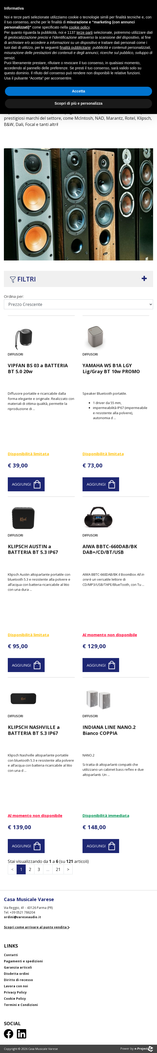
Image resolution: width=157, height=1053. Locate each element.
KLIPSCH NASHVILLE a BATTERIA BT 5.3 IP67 (34, 730)
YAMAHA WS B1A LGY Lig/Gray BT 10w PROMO (111, 368)
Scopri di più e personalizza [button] (78, 103)
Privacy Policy (15, 992)
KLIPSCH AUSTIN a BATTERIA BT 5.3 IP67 (33, 549)
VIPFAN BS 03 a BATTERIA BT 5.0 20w (38, 368)
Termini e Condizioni (21, 1005)
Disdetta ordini (16, 973)
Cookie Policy (15, 998)
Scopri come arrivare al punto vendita (37, 927)
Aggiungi (26, 484)
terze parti (85, 32)
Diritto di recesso (18, 980)
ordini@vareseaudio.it (22, 917)
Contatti (11, 955)
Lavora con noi (16, 986)
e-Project (143, 1048)
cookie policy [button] (79, 27)
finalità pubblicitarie (75, 47)
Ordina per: (14, 296)
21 (58, 869)
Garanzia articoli (18, 967)
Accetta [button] (78, 91)
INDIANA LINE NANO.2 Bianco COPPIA (109, 730)
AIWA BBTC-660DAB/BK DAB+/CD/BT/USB (110, 549)
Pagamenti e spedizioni (23, 961)
